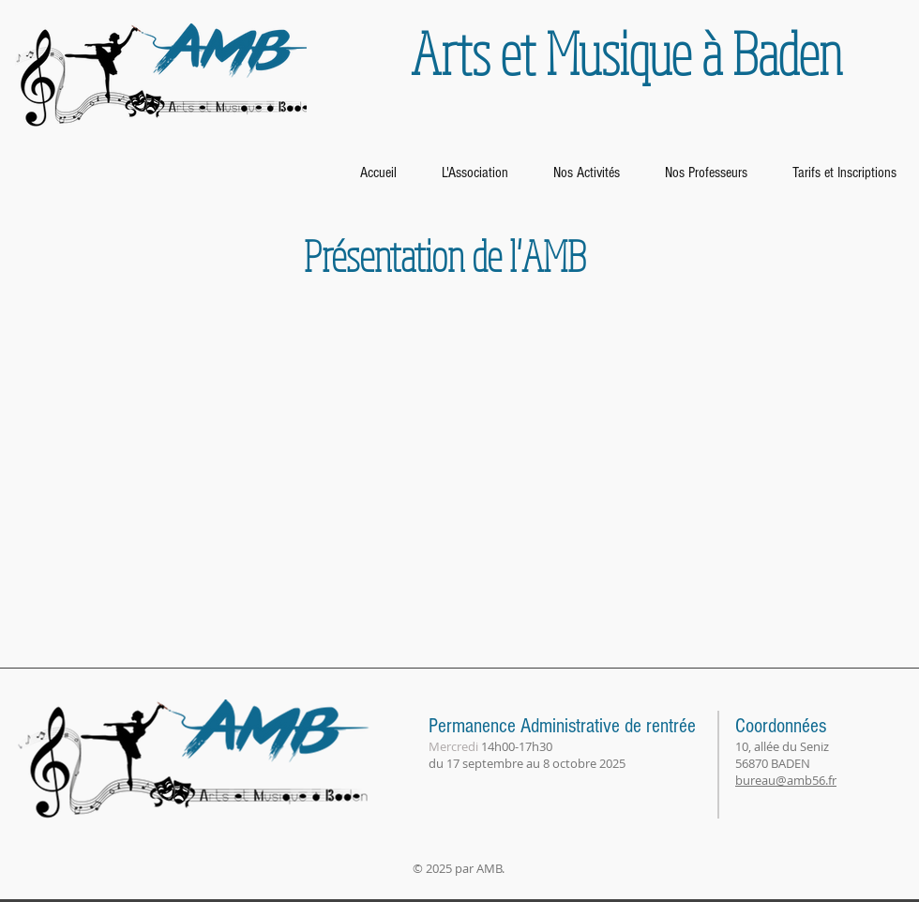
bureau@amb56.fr (785, 780)
